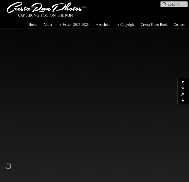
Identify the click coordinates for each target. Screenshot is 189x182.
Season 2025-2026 (73, 25)
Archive (102, 25)
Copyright (125, 25)
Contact (179, 25)
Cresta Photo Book (154, 25)
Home (33, 25)
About (47, 25)
